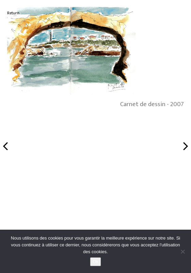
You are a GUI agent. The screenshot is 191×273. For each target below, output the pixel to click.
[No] (182, 251)
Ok (96, 261)
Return (13, 13)
